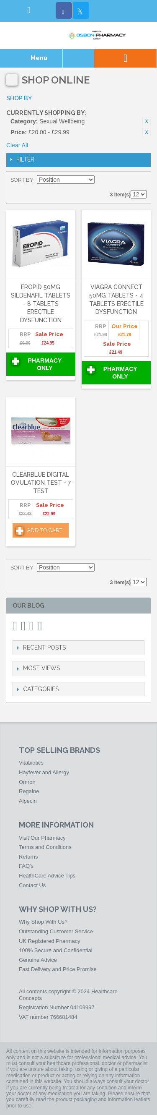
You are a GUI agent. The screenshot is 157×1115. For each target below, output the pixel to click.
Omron (27, 782)
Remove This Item (146, 121)
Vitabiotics (31, 763)
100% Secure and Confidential (56, 950)
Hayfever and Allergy (44, 772)
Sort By (21, 180)
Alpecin (28, 801)
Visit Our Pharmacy (42, 838)
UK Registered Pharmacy (49, 941)
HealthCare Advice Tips (47, 875)
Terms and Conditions (45, 847)
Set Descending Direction (102, 180)
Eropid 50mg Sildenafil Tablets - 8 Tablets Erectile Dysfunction (40, 303)
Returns (28, 857)
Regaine (29, 791)
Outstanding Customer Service (56, 931)
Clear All (17, 145)
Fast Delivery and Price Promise (58, 969)
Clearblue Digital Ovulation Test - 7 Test (41, 482)
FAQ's (26, 866)
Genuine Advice (38, 960)
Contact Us (32, 885)
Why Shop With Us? (43, 922)
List (140, 180)
